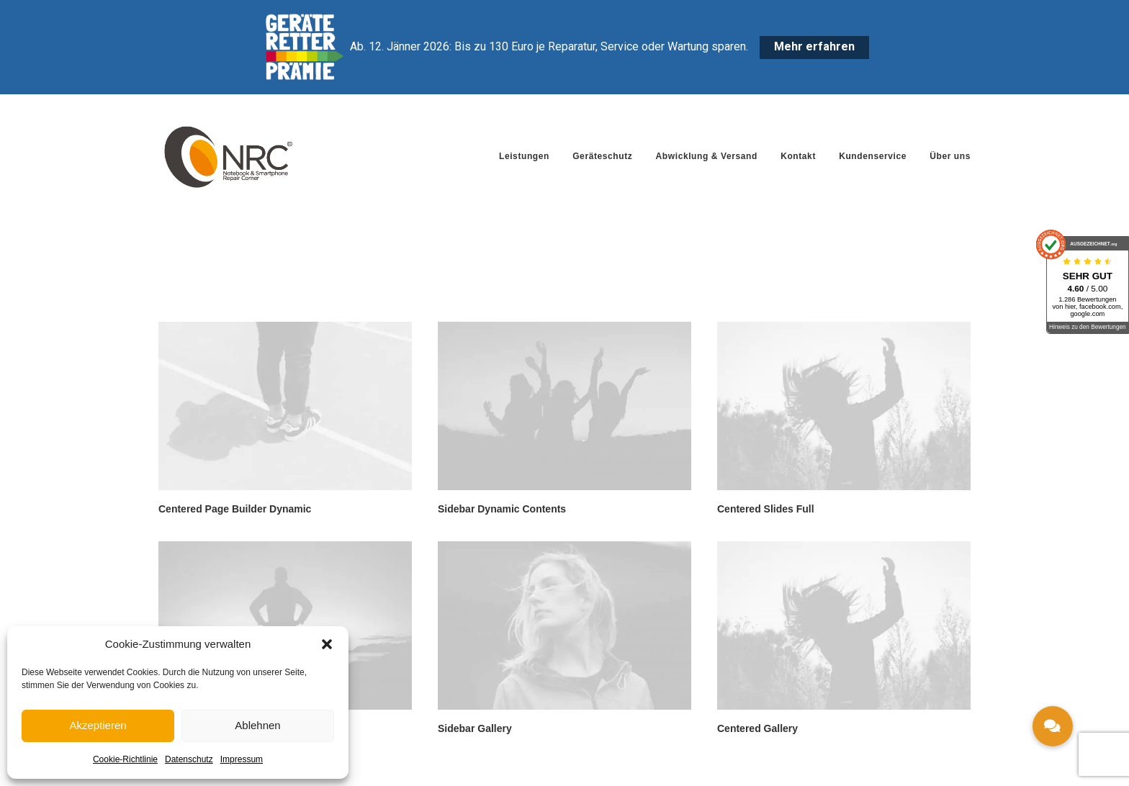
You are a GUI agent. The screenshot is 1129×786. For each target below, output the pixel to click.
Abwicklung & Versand (706, 156)
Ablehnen (257, 725)
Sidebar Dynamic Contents (502, 509)
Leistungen (524, 156)
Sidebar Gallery (475, 728)
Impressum (241, 759)
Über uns (950, 156)
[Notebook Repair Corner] (227, 156)
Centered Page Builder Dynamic (234, 509)
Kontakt (798, 156)
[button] (327, 644)
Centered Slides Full (765, 509)
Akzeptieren (97, 725)
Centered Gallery (757, 728)
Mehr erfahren (814, 46)
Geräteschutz (602, 156)
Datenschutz (189, 759)
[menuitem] (529, 156)
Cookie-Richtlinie (125, 759)
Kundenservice (873, 156)
